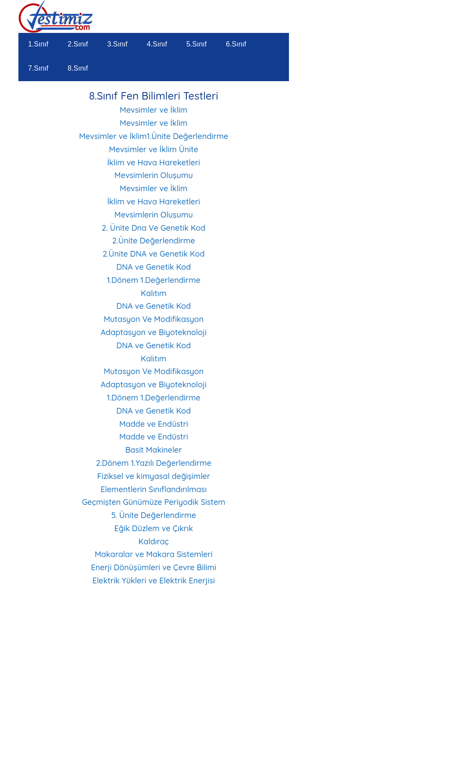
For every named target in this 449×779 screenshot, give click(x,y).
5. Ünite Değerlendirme (153, 515)
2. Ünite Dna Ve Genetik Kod (154, 228)
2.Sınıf (78, 44)
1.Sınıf (38, 44)
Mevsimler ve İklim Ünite (154, 149)
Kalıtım (153, 293)
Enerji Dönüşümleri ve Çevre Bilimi (153, 567)
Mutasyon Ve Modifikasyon (153, 319)
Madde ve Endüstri (153, 424)
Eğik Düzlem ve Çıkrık (153, 528)
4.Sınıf (157, 44)
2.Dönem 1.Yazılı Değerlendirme (153, 463)
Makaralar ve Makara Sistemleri (154, 554)
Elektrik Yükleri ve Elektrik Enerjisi (154, 580)
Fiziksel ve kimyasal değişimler (153, 476)
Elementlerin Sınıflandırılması (153, 489)
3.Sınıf (117, 44)
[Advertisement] (153, 711)
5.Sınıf (196, 44)
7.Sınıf (38, 68)
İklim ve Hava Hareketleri (153, 162)
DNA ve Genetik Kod (153, 267)
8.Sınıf (78, 68)
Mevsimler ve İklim (154, 110)
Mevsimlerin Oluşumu (153, 175)
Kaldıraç (153, 541)
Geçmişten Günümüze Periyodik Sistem (153, 502)
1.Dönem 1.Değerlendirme (153, 280)
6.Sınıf (236, 44)
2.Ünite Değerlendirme (153, 241)
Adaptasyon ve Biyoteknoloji (154, 332)
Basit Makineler (153, 450)
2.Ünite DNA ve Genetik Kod (154, 254)
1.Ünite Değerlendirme (187, 136)
